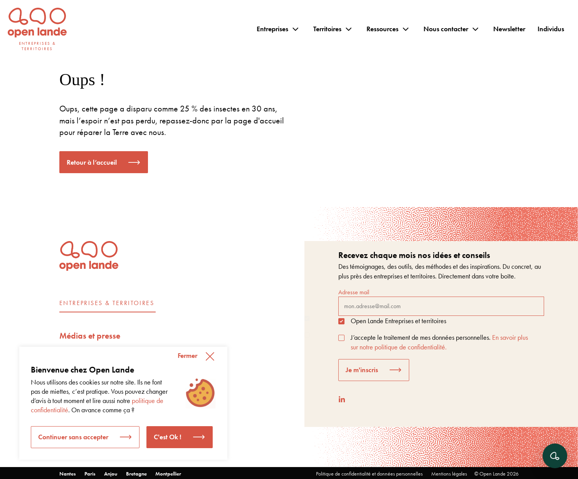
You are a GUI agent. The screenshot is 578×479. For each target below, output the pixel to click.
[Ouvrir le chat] (555, 456)
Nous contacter (445, 28)
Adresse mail (441, 302)
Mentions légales (449, 473)
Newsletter (509, 28)
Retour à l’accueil (92, 162)
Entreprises (272, 28)
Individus (551, 28)
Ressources (382, 28)
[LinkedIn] (341, 399)
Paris (90, 473)
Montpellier (168, 473)
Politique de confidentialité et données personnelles (369, 473)
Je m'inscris (362, 369)
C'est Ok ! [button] (167, 436)
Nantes (67, 473)
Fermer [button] (187, 355)
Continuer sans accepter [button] (73, 436)
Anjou (111, 473)
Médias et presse (89, 335)
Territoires (327, 28)
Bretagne (136, 473)
